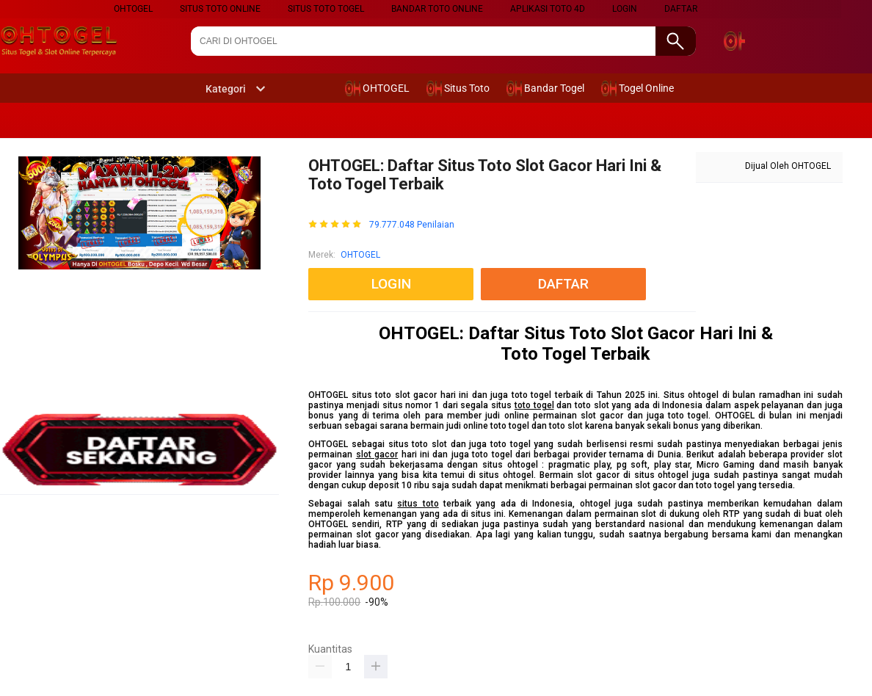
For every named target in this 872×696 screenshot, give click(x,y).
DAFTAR (680, 9)
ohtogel (133, 9)
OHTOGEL (360, 255)
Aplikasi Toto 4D (547, 9)
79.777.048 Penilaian (411, 225)
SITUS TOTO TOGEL (326, 9)
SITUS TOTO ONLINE (220, 9)
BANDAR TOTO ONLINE (437, 9)
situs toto (417, 504)
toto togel (534, 405)
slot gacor (377, 454)
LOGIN (624, 9)
